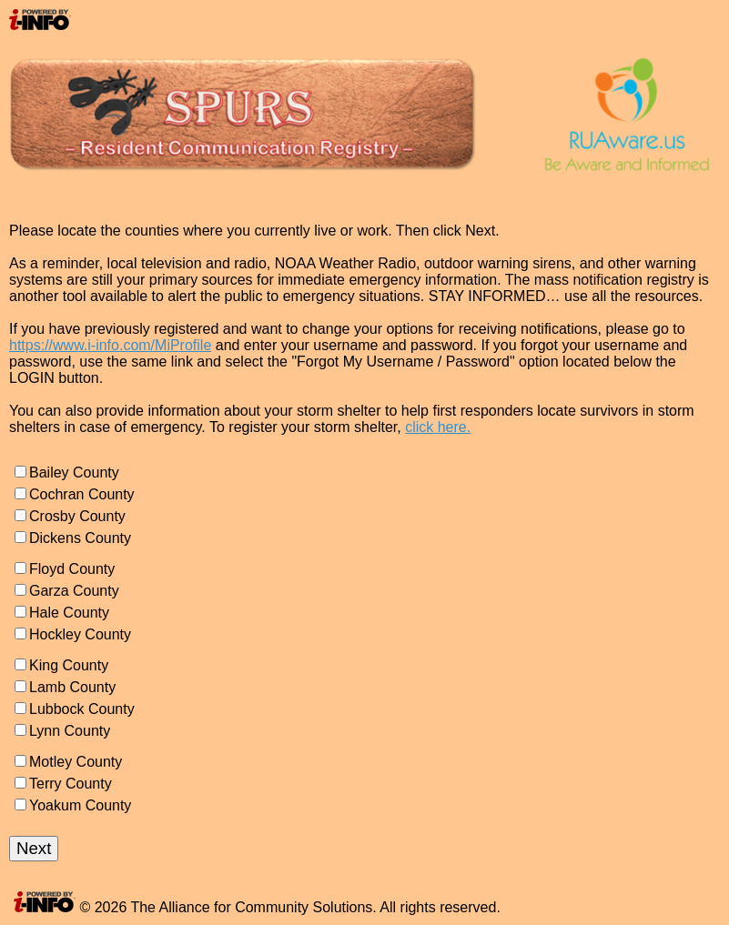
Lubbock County (82, 709)
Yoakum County (80, 805)
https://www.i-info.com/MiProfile (110, 345)
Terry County (70, 783)
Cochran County (82, 494)
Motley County (75, 761)
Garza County (74, 590)
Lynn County (69, 731)
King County (68, 665)
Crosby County (77, 516)
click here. (438, 427)
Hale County (69, 612)
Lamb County (72, 687)
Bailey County (74, 472)
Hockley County (80, 634)
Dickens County (80, 538)
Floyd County (72, 569)
